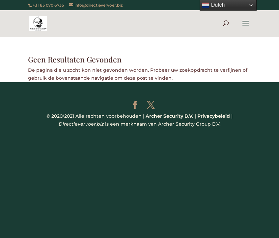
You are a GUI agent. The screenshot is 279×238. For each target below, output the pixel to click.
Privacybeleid (213, 116)
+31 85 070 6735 (48, 5)
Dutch (213, 5)
